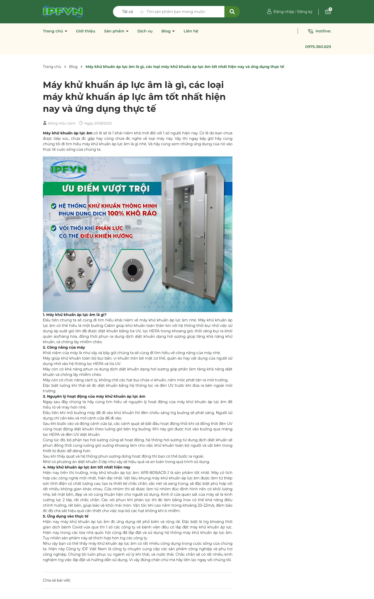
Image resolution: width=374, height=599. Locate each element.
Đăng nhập (283, 11)
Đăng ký (304, 11)
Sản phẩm (115, 31)
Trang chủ (53, 31)
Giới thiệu (85, 31)
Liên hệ (191, 31)
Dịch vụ (145, 31)
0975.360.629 (318, 46)
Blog (166, 31)
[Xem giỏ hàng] (328, 11)
